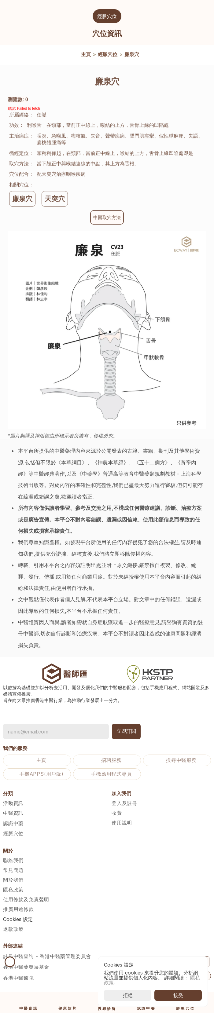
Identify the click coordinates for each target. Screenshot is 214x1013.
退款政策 (13, 929)
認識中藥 (13, 823)
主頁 (86, 56)
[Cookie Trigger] (18, 919)
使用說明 (122, 823)
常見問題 (13, 870)
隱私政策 (13, 890)
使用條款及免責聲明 (26, 899)
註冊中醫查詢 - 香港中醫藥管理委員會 (47, 956)
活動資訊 (13, 803)
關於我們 (13, 880)
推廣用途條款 (18, 909)
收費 (117, 813)
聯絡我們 (13, 860)
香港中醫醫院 (18, 978)
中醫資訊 (13, 813)
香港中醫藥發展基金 (26, 967)
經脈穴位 (107, 56)
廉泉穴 (131, 56)
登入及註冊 (124, 803)
